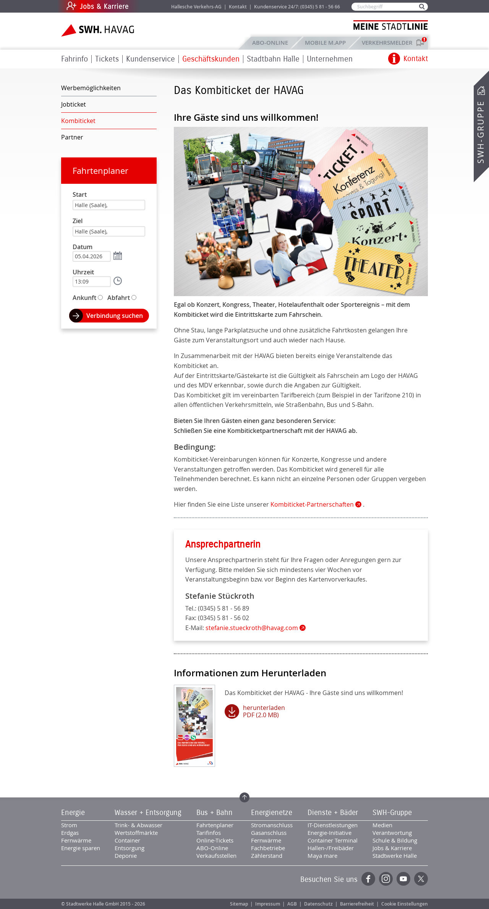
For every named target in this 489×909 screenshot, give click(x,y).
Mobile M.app (325, 43)
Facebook (368, 879)
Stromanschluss (272, 825)
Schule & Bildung (394, 840)
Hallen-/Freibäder (331, 848)
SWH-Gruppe (480, 132)
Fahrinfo (74, 59)
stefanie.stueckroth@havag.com (252, 628)
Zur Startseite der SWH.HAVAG (98, 30)
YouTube (403, 879)
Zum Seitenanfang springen (244, 797)
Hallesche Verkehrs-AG (196, 6)
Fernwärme (76, 840)
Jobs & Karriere (149, 6)
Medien (382, 825)
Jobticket (73, 104)
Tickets (107, 59)
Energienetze (271, 813)
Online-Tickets (214, 840)
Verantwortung (392, 832)
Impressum (267, 904)
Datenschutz (318, 904)
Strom (69, 825)
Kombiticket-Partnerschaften (312, 504)
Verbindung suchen (114, 315)
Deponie (126, 855)
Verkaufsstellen (216, 855)
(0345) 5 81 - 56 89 (223, 608)
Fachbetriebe (268, 848)
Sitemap (239, 904)
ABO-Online (270, 43)
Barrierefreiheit (357, 904)
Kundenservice (150, 59)
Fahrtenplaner (100, 170)
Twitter (421, 879)
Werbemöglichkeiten (91, 88)
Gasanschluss (269, 832)
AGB (292, 904)
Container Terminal (333, 840)
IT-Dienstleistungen (333, 825)
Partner (72, 137)
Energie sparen (80, 848)
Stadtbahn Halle (273, 59)
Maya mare (322, 855)
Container (127, 840)
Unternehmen (330, 59)
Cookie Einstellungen (404, 904)
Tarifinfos (208, 832)
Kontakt (238, 6)
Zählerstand (266, 855)
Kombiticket (78, 121)
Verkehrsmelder (389, 43)
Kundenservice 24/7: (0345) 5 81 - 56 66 (297, 6)
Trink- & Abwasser (138, 825)
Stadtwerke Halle (394, 855)
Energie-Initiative (329, 832)
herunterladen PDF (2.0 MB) (264, 711)
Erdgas (70, 832)
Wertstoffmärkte (136, 832)
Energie (73, 813)
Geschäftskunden (211, 59)
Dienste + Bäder (333, 813)
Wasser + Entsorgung (148, 813)
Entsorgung (129, 848)
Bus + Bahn (214, 813)
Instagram (386, 879)
